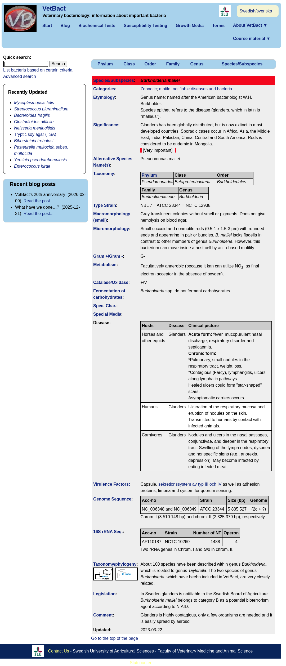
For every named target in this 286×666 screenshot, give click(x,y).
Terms (218, 25)
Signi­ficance (105, 125)
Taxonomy (103, 173)
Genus (197, 64)
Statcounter (140, 662)
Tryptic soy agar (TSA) (35, 134)
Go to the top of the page (114, 638)
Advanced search (19, 76)
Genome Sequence (112, 499)
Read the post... (38, 201)
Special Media (107, 314)
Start (47, 25)
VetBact (54, 8)
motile (165, 89)
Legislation (104, 594)
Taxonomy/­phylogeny (114, 564)
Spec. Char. (104, 305)
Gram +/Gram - (108, 256)
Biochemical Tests (96, 25)
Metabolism (105, 264)
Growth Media (190, 25)
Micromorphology (111, 228)
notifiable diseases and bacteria (202, 89)
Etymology (104, 97)
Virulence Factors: (111, 484)
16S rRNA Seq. (108, 531)
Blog (65, 25)
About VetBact (250, 25)
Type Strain (104, 205)
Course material (251, 38)
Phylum (105, 64)
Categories (104, 89)
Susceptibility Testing (145, 25)
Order (150, 64)
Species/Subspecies (242, 64)
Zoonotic (148, 89)
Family (173, 64)
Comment (103, 615)
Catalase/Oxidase (110, 282)
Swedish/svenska (255, 11)
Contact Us (58, 651)
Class (129, 64)
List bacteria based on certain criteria (37, 70)
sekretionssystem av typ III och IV (189, 484)
